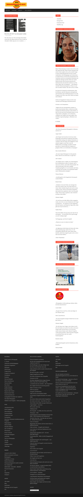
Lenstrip (14, 10)
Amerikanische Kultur (9, 407)
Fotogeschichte (8, 371)
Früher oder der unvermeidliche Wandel (38, 393)
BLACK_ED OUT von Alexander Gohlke (15, 34)
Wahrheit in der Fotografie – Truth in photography (15, 400)
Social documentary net (9, 394)
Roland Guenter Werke (9, 392)
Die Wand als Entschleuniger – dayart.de (64, 379)
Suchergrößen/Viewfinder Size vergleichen (13, 396)
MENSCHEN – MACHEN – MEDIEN (13, 466)
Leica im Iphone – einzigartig (36, 472)
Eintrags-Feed (60, 20)
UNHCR (6, 442)
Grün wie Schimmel (34, 421)
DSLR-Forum (7, 369)
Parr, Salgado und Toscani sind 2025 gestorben (39, 385)
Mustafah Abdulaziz (9, 426)
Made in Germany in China (35, 387)
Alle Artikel (28, 10)
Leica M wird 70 (33, 450)
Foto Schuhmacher (8, 464)
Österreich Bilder (8, 383)
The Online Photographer (10, 398)
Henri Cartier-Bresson (9, 381)
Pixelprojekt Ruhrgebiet (9, 434)
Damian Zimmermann (9, 460)
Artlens (8, 10)
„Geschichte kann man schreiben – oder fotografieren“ (41, 383)
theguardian (7, 472)
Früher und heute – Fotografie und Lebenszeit (39, 427)
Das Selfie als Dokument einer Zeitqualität (39, 376)
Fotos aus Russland (9, 379)
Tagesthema (32, 446)
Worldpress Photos (8, 444)
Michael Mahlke (8, 35)
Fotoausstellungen (8, 413)
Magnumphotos (8, 422)
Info (5, 489)
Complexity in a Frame (9, 459)
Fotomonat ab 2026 (34, 378)
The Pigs (6, 440)
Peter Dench (7, 385)
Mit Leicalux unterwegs (35, 406)
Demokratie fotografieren (10, 365)
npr (5, 470)
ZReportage (7, 446)
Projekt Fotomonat (8, 387)
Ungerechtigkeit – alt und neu (36, 404)
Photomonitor (7, 430)
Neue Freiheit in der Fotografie (36, 448)
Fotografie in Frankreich (10, 373)
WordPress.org (60, 24)
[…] (24, 40)
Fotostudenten (7, 417)
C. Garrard (7, 361)
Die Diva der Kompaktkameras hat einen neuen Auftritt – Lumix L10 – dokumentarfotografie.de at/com (66, 388)
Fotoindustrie (7, 375)
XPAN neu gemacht (34, 389)
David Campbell (8, 409)
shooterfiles (7, 436)
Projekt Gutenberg (8, 388)
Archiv (20, 10)
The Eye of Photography (10, 438)
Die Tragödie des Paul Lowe (36, 458)
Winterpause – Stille (34, 412)
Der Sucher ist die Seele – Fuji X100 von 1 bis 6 (40, 401)
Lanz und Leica (33, 460)
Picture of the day (8, 432)
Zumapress (7, 474)
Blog (6, 483)
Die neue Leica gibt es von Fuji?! (37, 372)
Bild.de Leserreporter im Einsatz (11, 455)
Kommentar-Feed (60, 22)
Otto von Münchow (9, 428)
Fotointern (7, 377)
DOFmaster (7, 367)
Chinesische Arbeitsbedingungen (11, 363)
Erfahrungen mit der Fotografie (11, 487)
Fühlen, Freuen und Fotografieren (37, 456)
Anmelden (59, 18)
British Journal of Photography (11, 359)
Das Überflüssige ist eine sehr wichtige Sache (39, 365)
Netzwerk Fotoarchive (9, 468)
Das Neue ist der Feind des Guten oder (38, 366)
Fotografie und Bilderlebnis (36, 391)
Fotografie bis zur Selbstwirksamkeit (37, 474)
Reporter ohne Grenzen (9, 390)
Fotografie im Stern (9, 415)
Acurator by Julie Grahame (10, 453)
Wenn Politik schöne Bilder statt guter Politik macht (41, 403)
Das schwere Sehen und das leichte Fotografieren (40, 399)
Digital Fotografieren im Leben (36, 374)
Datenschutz (7, 485)
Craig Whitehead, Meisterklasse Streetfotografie (40, 476)
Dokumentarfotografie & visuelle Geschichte (14, 462)
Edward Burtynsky (8, 411)
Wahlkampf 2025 (33, 408)
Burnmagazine (8, 457)
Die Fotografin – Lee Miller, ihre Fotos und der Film (41, 410)
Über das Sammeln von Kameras (37, 359)
